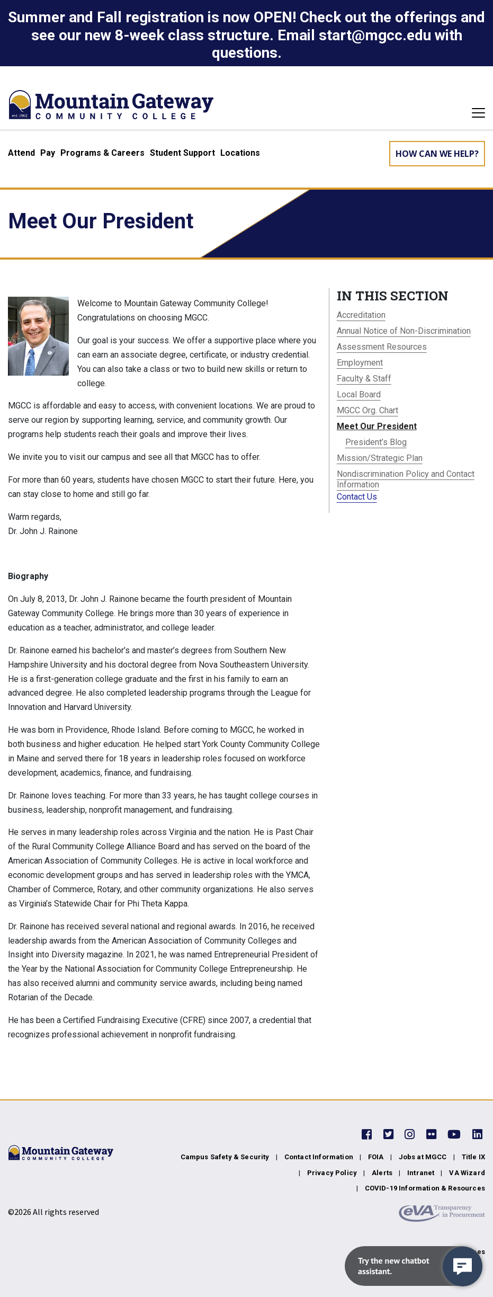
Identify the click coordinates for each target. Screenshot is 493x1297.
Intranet (420, 1173)
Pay (47, 153)
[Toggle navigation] (475, 113)
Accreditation (361, 315)
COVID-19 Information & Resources (425, 1188)
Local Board (359, 394)
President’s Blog (376, 442)
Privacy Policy (332, 1173)
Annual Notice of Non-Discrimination (404, 331)
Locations (240, 153)
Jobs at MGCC (423, 1157)
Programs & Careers (102, 153)
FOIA (376, 1157)
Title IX (473, 1157)
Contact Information (318, 1157)
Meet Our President (377, 426)
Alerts (382, 1173)
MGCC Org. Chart (367, 410)
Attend (21, 153)
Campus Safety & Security (225, 1157)
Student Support (182, 153)
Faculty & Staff (364, 379)
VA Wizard (467, 1173)
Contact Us (357, 497)
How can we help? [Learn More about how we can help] (437, 153)
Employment (360, 363)
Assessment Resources (382, 347)
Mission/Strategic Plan (380, 458)
